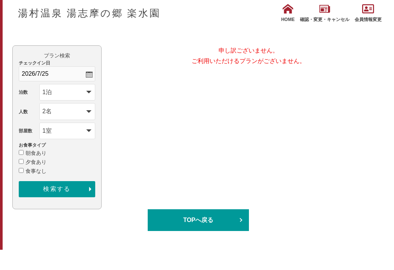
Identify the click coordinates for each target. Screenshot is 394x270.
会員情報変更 (368, 13)
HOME (288, 13)
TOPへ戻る (198, 220)
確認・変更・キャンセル (324, 13)
